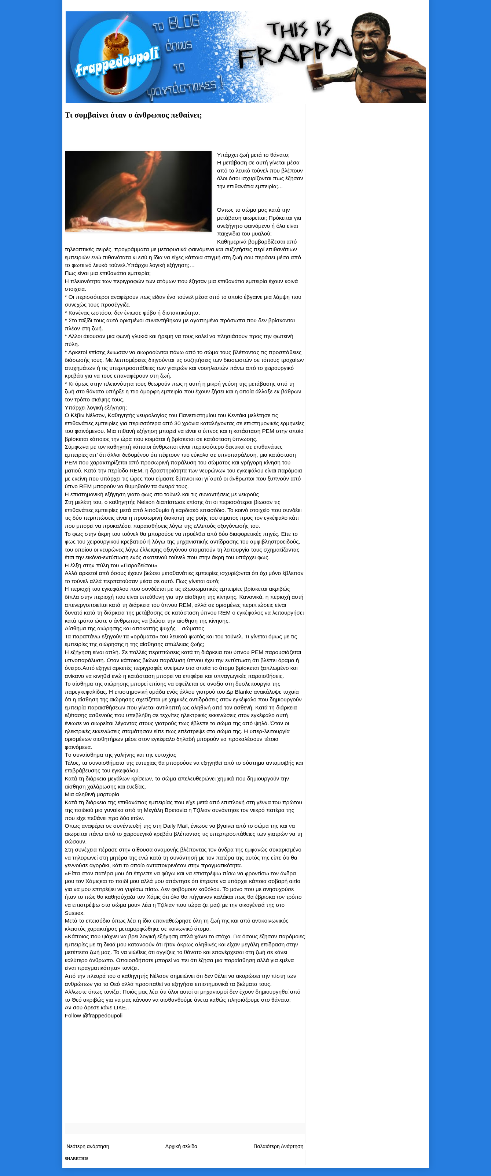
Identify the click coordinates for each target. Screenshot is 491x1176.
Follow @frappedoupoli (94, 1015)
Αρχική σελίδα (181, 1146)
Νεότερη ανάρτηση (88, 1146)
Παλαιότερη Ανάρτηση (278, 1146)
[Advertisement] (185, 138)
